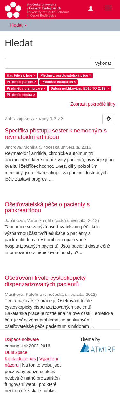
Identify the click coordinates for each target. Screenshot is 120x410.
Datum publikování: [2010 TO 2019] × (80, 88)
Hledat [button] (18, 25)
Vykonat (103, 63)
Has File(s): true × (21, 75)
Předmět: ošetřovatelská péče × (65, 75)
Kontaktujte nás (20, 358)
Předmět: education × (59, 82)
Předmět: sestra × (21, 95)
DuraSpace (16, 352)
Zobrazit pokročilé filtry (92, 104)
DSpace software (22, 339)
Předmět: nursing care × (26, 88)
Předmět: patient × (21, 82)
